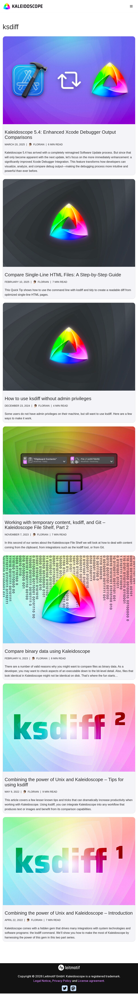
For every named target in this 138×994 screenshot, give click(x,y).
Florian (39, 144)
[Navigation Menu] (131, 6)
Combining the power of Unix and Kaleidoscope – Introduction (69, 913)
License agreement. (91, 981)
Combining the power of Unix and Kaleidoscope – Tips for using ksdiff (64, 782)
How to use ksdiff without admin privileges (48, 398)
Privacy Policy (61, 981)
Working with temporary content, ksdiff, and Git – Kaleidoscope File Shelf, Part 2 (55, 525)
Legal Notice (42, 981)
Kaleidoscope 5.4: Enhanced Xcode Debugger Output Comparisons (60, 134)
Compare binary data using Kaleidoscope (47, 651)
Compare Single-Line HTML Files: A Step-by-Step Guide (63, 275)
